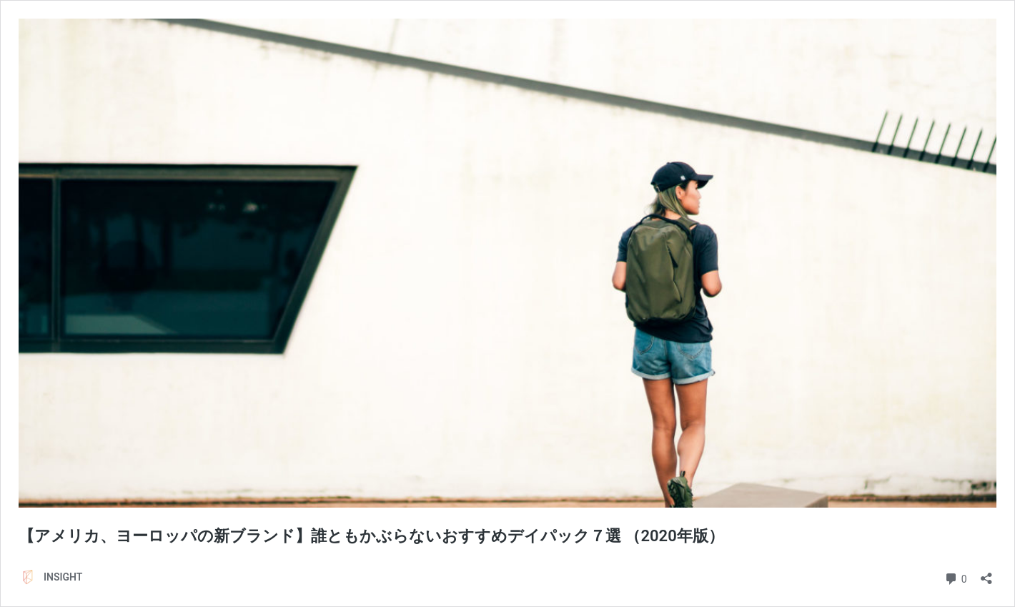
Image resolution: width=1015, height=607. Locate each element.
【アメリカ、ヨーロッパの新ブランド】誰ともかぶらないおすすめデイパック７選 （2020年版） (387, 536)
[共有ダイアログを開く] (986, 574)
